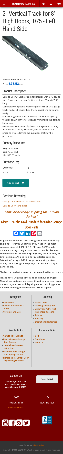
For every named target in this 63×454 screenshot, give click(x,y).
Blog (37, 336)
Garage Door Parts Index (14, 205)
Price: (5, 84)
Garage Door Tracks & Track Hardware (21, 201)
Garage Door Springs (13, 336)
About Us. (39, 342)
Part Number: (9, 79)
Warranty (39, 318)
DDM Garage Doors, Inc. (23, 4)
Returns (38, 315)
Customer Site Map (12, 312)
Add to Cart (15, 182)
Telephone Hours (16, 407)
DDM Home (8, 302)
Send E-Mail (47, 379)
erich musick (38, 445)
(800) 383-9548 (16, 403)
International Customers (46, 322)
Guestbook (40, 339)
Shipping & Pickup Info (45, 305)
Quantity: (7, 167)
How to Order (41, 302)
